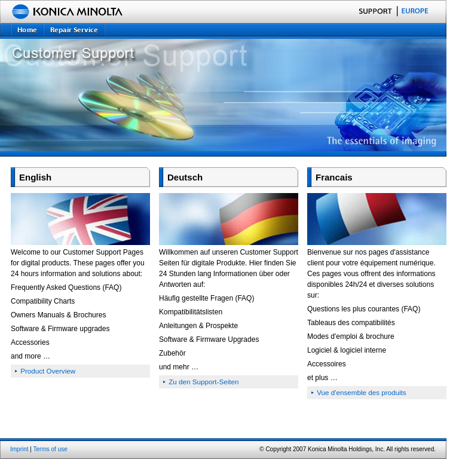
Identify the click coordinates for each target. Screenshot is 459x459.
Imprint (19, 449)
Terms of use (50, 449)
